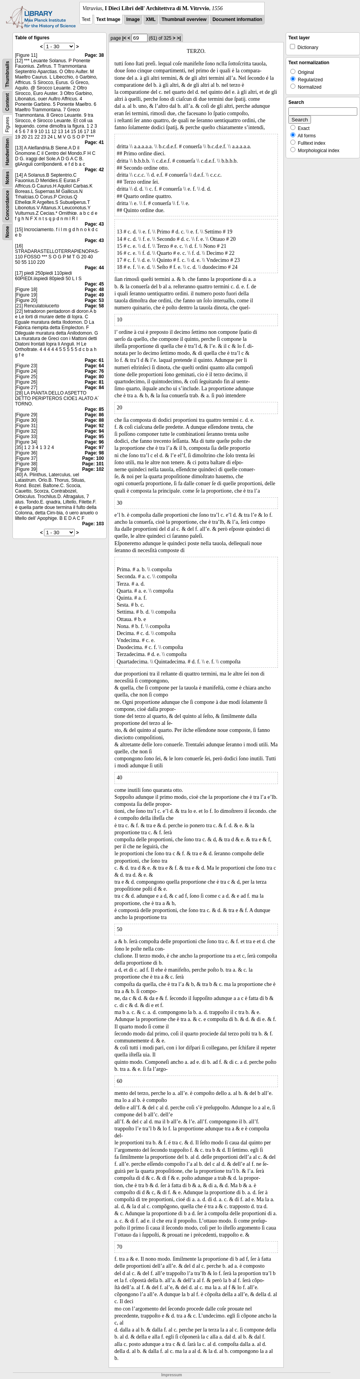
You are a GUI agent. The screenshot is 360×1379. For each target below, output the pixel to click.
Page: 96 (94, 442)
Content (7, 102)
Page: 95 (94, 436)
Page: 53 (94, 300)
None (7, 232)
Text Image (108, 19)
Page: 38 (94, 55)
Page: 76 (94, 371)
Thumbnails (7, 74)
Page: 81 (94, 382)
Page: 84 (94, 387)
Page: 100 (93, 458)
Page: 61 (94, 360)
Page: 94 (94, 431)
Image (133, 19)
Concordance (7, 205)
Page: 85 (94, 409)
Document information (237, 19)
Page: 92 (94, 425)
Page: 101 (93, 464)
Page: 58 (94, 306)
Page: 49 (94, 295)
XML (151, 19)
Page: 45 (94, 284)
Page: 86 (94, 415)
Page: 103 (93, 523)
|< (124, 38)
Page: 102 (93, 469)
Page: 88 (94, 420)
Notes (7, 177)
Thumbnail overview (184, 19)
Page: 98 (94, 453)
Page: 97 (94, 447)
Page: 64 (94, 365)
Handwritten (7, 152)
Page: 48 (94, 289)
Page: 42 (94, 169)
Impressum (171, 1375)
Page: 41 (94, 142)
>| (179, 38)
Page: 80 (94, 376)
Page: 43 (94, 224)
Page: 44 (94, 267)
